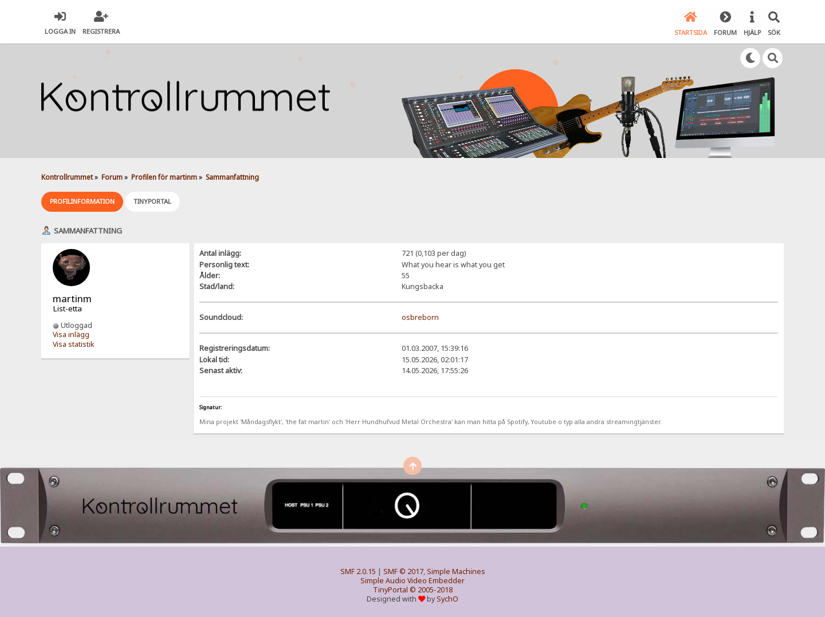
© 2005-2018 (431, 589)
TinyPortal (390, 589)
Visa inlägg (71, 334)
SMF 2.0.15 (358, 570)
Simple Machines (456, 570)
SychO (447, 598)
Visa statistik (74, 343)
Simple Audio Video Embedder (412, 579)
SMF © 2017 (403, 570)
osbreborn (420, 317)
